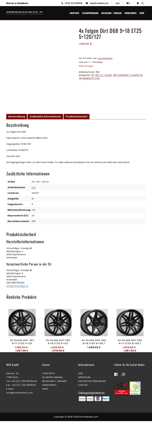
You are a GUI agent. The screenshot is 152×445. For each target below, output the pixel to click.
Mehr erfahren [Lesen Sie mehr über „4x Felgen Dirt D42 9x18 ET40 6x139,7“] (93, 357)
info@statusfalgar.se (17, 285)
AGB (80, 397)
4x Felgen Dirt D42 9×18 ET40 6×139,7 (94, 342)
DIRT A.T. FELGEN (103, 75)
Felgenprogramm (90, 13)
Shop (141, 13)
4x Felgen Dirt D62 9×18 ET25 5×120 (58, 342)
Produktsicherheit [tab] (76, 116)
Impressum (84, 401)
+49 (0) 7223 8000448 (71, 3)
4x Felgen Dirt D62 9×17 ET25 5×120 (22, 342)
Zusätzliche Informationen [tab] (45, 116)
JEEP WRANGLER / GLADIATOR (128, 75)
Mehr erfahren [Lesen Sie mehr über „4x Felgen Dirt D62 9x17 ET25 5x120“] (21, 360)
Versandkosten (105, 58)
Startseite (74, 13)
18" (92, 75)
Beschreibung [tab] (16, 116)
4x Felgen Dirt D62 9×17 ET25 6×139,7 (130, 342)
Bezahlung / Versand (111, 13)
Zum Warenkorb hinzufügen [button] (57, 360)
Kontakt (83, 409)
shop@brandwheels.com (97, 3)
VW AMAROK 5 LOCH (89, 78)
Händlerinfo (131, 13)
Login (117, 3)
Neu (33, 187)
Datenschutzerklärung (92, 405)
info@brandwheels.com (19, 416)
